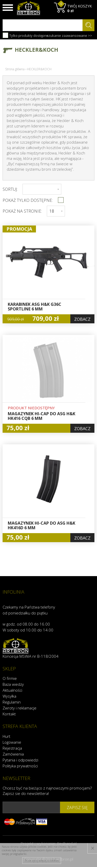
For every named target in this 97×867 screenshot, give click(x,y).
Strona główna (15, 69)
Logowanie (12, 742)
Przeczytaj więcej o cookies (42, 860)
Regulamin (12, 702)
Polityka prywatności (20, 765)
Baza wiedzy (13, 684)
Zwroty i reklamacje (19, 707)
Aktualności (12, 690)
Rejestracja (12, 748)
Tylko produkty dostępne (25, 35)
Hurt (6, 736)
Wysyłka (9, 696)
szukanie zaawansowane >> (69, 35)
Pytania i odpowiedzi (20, 759)
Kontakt (9, 713)
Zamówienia (13, 754)
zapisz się (77, 807)
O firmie (10, 678)
